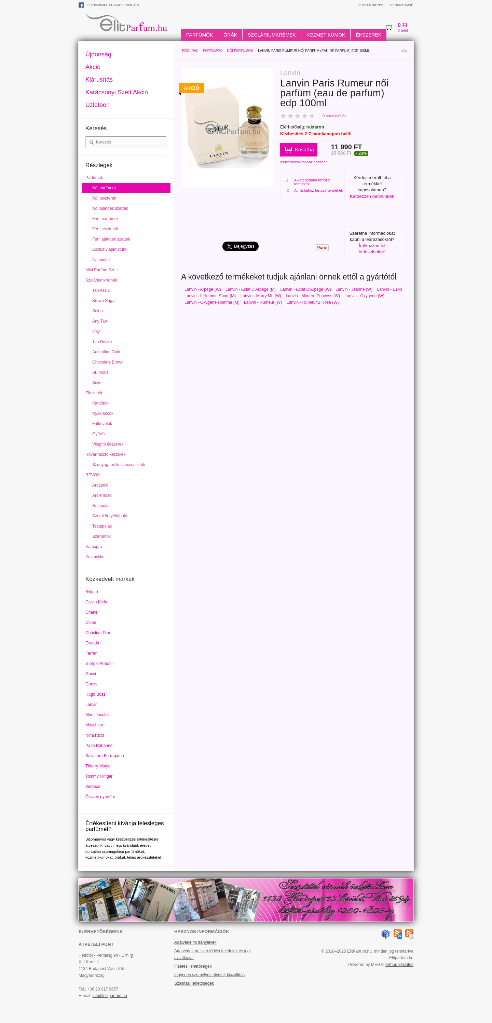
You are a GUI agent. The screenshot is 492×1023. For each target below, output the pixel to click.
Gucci (90, 673)
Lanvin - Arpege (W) (202, 289)
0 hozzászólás (334, 116)
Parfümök (199, 35)
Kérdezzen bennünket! (372, 196)
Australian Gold (106, 352)
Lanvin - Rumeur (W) (263, 302)
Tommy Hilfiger (98, 776)
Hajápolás (101, 505)
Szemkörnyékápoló (109, 516)
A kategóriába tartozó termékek (308, 182)
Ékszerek (368, 35)
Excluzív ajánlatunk (109, 249)
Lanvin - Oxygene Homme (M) (212, 302)
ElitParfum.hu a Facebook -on (109, 5)
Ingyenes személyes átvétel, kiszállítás (209, 974)
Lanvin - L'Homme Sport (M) (210, 296)
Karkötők (100, 403)
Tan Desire (102, 341)
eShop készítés (399, 965)
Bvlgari (91, 591)
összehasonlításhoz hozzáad (304, 162)
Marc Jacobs (97, 714)
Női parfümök (240, 51)
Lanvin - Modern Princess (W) (313, 296)
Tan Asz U (101, 290)
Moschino (94, 725)
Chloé (90, 622)
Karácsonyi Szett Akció (116, 92)
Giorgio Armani (98, 663)
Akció (92, 67)
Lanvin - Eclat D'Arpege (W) (305, 289)
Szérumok (101, 536)
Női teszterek (104, 198)
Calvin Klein (96, 602)
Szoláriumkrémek (272, 35)
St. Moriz (100, 372)
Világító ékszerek (107, 444)
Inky (96, 331)
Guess (91, 684)
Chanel (91, 612)
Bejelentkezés (370, 5)
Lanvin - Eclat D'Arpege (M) (251, 289)
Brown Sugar (104, 300)
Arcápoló (100, 485)
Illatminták (101, 259)
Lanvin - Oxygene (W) (364, 296)
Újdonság (98, 54)
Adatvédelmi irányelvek (195, 942)
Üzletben (97, 104)
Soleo (97, 311)
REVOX (92, 475)
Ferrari (91, 653)
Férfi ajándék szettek (111, 239)
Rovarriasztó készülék (105, 454)
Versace (92, 786)
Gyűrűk (99, 434)
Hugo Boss (95, 694)
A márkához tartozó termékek (314, 190)
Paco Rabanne (98, 745)
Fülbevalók (102, 423)
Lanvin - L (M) (389, 289)
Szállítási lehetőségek (194, 983)
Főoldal (190, 51)
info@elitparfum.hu (110, 995)
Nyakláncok (102, 413)
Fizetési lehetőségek (192, 966)
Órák (230, 35)
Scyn (96, 382)
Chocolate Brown (107, 362)
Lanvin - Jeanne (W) (354, 289)
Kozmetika (95, 557)
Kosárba (304, 149)
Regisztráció (401, 5)
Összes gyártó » (100, 796)
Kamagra (93, 546)
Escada (92, 643)
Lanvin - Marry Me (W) (261, 296)
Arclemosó (102, 495)
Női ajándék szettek (110, 208)
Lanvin (91, 704)
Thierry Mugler (98, 766)
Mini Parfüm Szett (101, 270)
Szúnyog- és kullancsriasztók (118, 464)
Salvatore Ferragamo (104, 755)
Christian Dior (97, 632)
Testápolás (102, 526)
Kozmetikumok (325, 35)
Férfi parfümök (105, 218)
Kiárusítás (99, 79)
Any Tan (99, 321)
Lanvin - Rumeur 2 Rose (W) (313, 302)
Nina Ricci (94, 735)
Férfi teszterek (105, 229)
